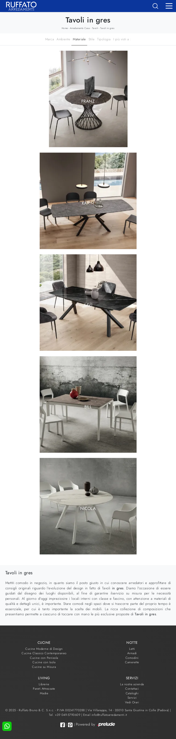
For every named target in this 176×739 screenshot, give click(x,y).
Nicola (88, 508)
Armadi (132, 653)
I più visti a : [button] (122, 39)
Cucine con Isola (43, 662)
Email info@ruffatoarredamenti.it (105, 715)
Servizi (132, 697)
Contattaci (132, 688)
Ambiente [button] (63, 39)
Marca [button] (49, 39)
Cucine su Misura (44, 667)
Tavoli (95, 28)
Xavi (88, 305)
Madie (44, 693)
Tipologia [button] (104, 39)
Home (65, 28)
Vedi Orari (132, 702)
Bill (88, 407)
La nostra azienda (132, 684)
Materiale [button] (79, 39)
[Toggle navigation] (169, 5)
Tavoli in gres (107, 28)
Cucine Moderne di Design (44, 649)
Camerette (132, 662)
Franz (88, 101)
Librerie (44, 684)
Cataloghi (132, 693)
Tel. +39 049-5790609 (65, 715)
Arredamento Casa (80, 28)
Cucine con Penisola (44, 658)
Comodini (132, 658)
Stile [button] (92, 39)
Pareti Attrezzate (44, 688)
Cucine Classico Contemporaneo (44, 653)
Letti (132, 649)
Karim (88, 203)
